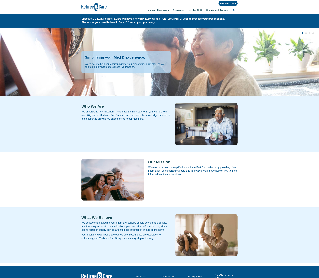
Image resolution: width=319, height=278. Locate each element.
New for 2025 (195, 10)
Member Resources (158, 10)
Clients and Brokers (217, 10)
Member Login (228, 3)
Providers (178, 10)
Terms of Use (168, 276)
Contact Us (140, 276)
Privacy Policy (195, 276)
